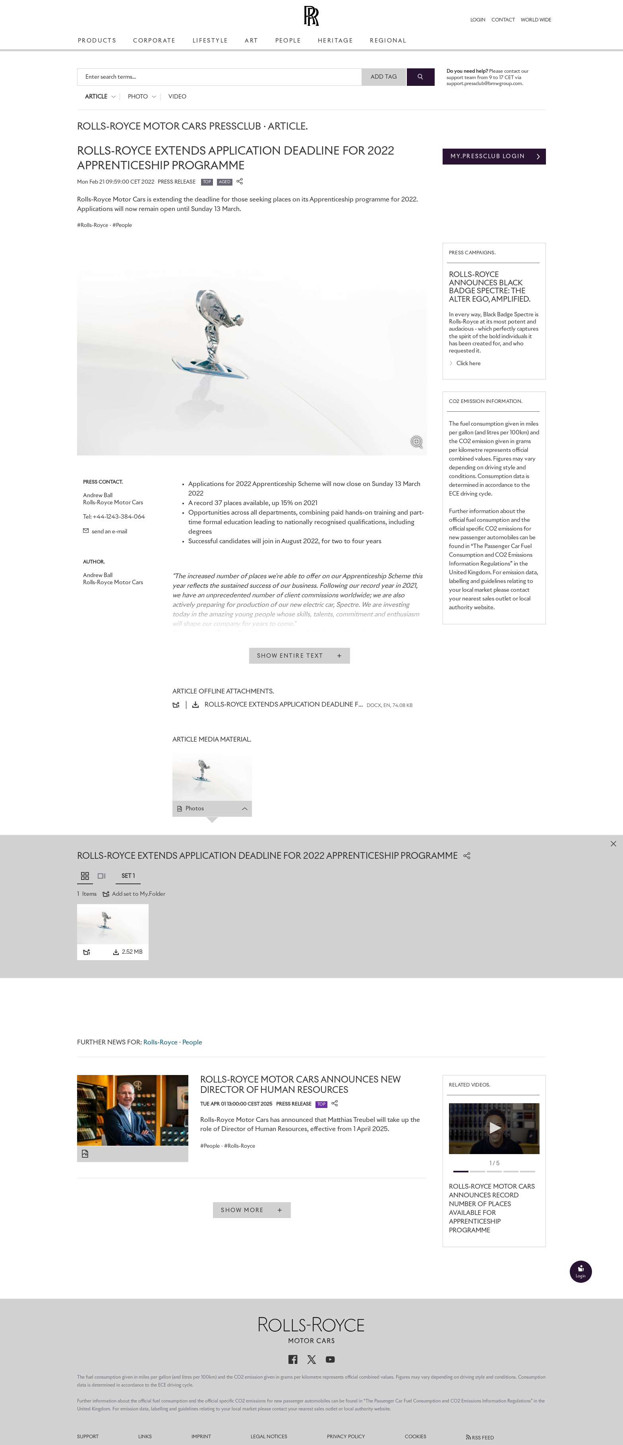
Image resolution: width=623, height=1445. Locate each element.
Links (145, 1437)
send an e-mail (105, 532)
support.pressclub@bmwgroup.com (484, 83)
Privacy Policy (346, 1437)
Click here (469, 363)
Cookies (415, 1437)
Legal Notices (269, 1437)
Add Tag (384, 77)
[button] (494, 1128)
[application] (494, 1128)
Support (88, 1437)
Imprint (201, 1437)
